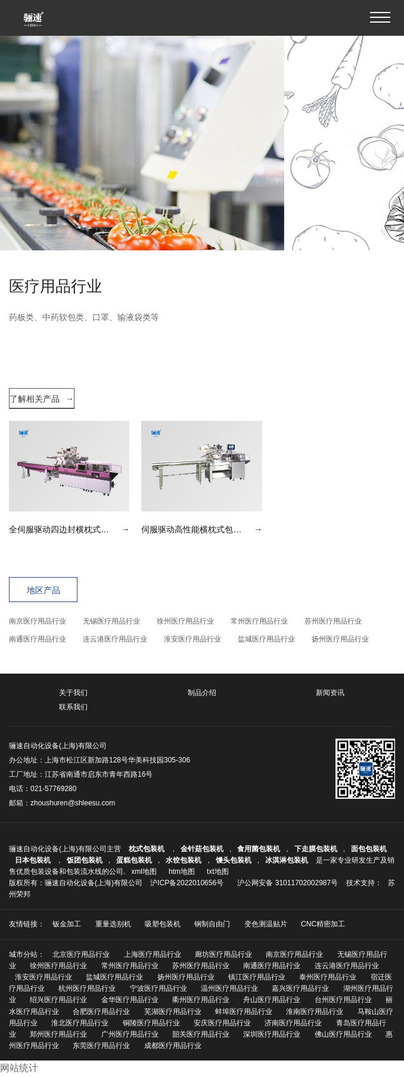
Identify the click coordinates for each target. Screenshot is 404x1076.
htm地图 (182, 871)
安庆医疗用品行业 (222, 1023)
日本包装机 (33, 860)
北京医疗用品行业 (81, 954)
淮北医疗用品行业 (79, 1023)
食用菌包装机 (258, 849)
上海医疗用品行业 (152, 954)
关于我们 (73, 693)
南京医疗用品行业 (37, 621)
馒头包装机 (233, 860)
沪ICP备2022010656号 (186, 883)
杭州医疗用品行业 (87, 988)
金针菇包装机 (202, 849)
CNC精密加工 (323, 924)
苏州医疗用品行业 (333, 621)
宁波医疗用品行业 (158, 988)
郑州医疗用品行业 (58, 1034)
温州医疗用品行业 (229, 988)
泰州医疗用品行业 (327, 977)
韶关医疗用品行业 (200, 1034)
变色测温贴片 (265, 924)
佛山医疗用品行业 (343, 1034)
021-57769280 (53, 788)
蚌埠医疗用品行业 (243, 1011)
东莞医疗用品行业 (101, 1045)
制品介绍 (202, 693)
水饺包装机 (183, 860)
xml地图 (144, 871)
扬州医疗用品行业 (340, 639)
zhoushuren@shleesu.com (72, 803)
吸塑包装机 (163, 924)
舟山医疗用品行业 (271, 1000)
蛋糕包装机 (134, 860)
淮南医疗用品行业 (314, 1011)
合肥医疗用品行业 (101, 1011)
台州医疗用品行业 (343, 1000)
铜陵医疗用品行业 (151, 1023)
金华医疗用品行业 (130, 1000)
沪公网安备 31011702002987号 (287, 883)
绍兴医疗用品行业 (58, 1000)
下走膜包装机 (315, 849)
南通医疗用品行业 (37, 639)
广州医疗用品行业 (130, 1034)
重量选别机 (113, 924)
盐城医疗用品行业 (266, 639)
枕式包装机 (147, 849)
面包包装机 (369, 849)
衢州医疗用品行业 (200, 1000)
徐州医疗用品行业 (185, 621)
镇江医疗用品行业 (256, 977)
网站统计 (19, 1068)
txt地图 (218, 871)
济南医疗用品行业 (293, 1023)
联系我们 (73, 707)
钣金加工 (66, 924)
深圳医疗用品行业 (271, 1034)
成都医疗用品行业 (172, 1045)
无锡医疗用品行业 (111, 621)
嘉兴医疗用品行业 (300, 988)
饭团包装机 (84, 860)
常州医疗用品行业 (259, 621)
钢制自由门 (212, 924)
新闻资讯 (330, 693)
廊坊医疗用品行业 (223, 954)
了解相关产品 (42, 399)
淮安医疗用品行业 (192, 639)
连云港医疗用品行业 (115, 639)
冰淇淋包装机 (286, 860)
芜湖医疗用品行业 (172, 1011)
